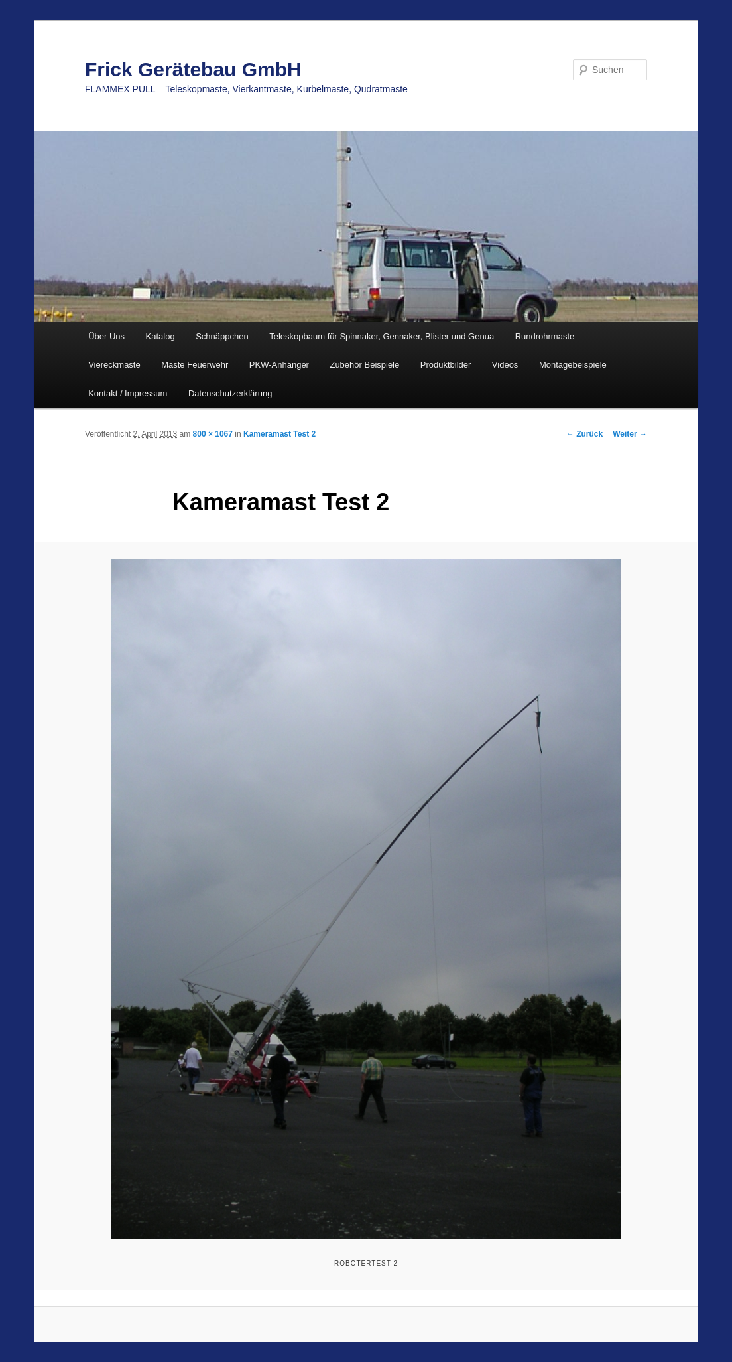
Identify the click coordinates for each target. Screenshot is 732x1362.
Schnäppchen (222, 336)
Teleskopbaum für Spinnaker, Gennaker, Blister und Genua (381, 336)
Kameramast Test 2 (279, 434)
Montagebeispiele (573, 365)
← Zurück (584, 434)
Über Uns (106, 336)
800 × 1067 (213, 434)
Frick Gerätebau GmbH (193, 69)
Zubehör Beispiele (364, 365)
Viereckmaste (114, 365)
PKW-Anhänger (279, 365)
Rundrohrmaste (545, 336)
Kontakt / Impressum (127, 393)
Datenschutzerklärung (230, 393)
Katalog (160, 336)
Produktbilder (445, 365)
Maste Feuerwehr (194, 365)
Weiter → (630, 434)
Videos (505, 365)
